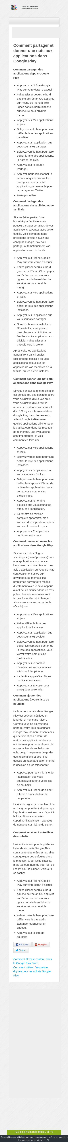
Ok (48, 1140)
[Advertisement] (40, 32)
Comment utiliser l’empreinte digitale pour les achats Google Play (32, 971)
